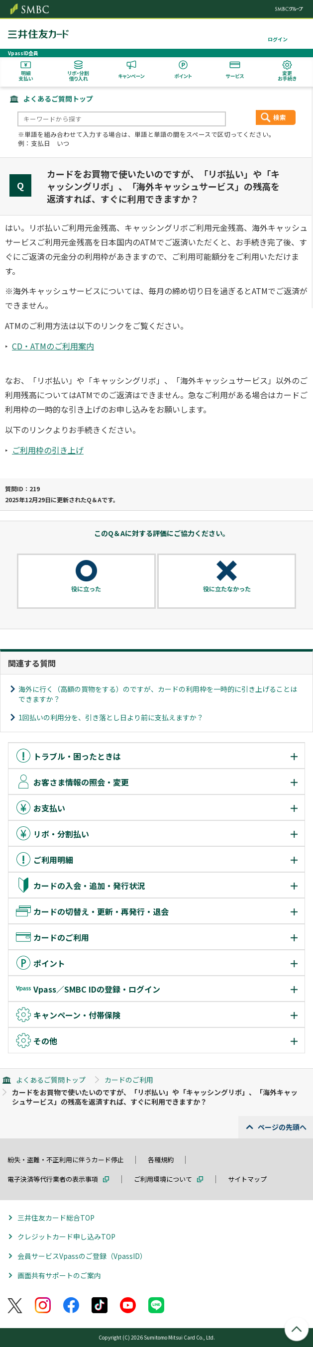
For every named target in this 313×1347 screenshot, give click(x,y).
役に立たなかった (227, 588)
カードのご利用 (128, 1080)
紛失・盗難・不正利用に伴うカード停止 (65, 1159)
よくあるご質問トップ (58, 99)
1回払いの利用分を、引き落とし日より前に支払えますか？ (111, 717)
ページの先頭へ (282, 1127)
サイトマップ (247, 1179)
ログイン (278, 39)
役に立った (86, 588)
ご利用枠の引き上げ (48, 450)
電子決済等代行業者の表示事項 (52, 1179)
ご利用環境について (163, 1179)
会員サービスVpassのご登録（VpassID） (82, 1256)
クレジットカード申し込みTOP (66, 1236)
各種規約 (161, 1159)
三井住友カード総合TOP (56, 1218)
